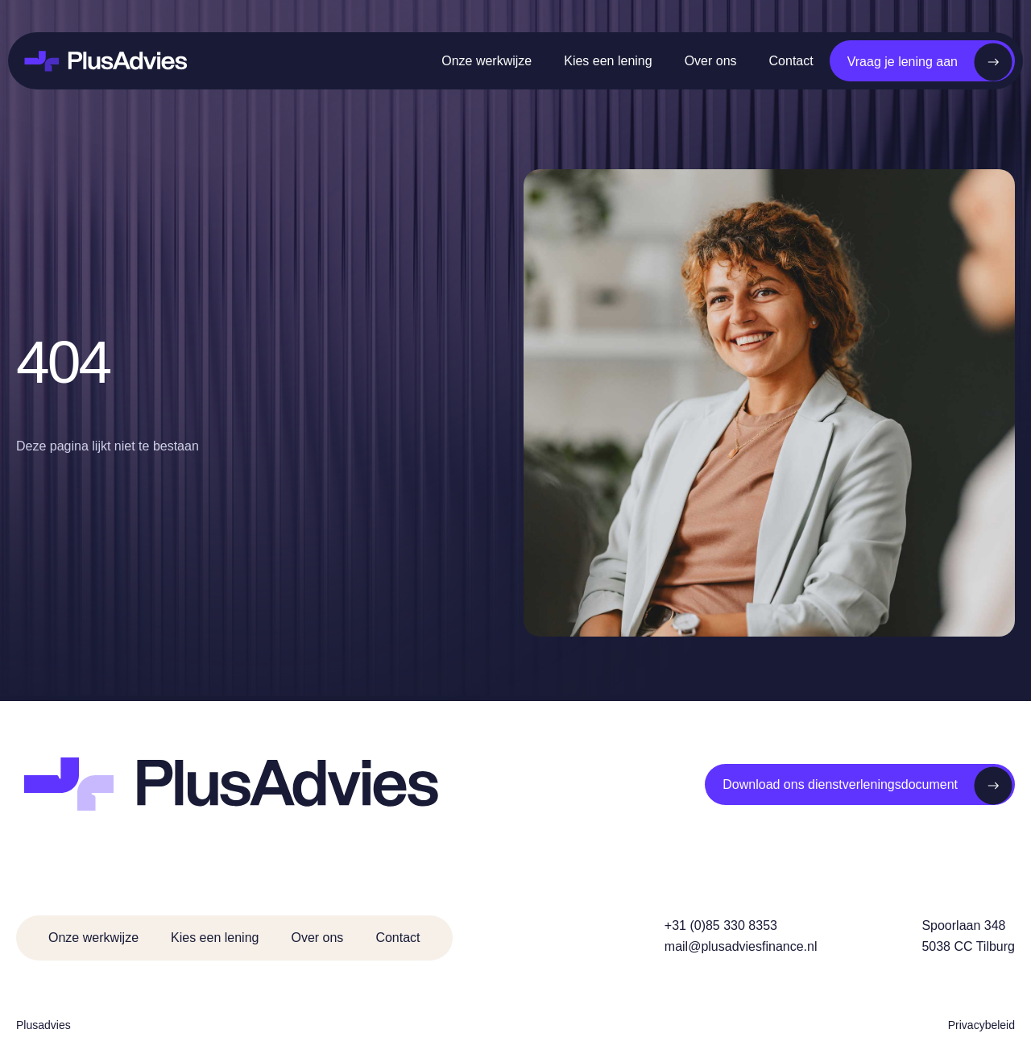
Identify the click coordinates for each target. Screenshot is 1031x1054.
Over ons (711, 61)
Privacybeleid (981, 1025)
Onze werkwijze (486, 61)
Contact (791, 61)
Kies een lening (608, 61)
